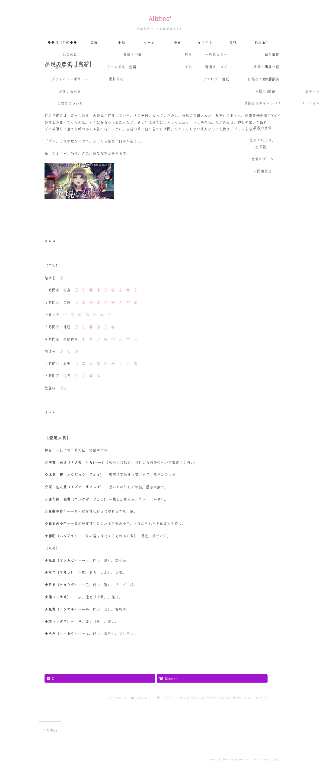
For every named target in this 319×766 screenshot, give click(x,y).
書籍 (93, 42)
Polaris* (261, 42)
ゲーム (149, 42)
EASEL (275, 759)
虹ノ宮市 (253, 698)
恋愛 (195, 698)
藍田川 (243, 698)
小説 (121, 42)
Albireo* (159, 18)
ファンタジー (169, 698)
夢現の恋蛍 (143, 698)
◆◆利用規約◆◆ (62, 42)
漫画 (177, 42)
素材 (232, 42)
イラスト (205, 42)
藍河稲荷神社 (230, 698)
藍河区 (217, 698)
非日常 (263, 698)
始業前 (51, 730)
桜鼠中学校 (205, 698)
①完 (63, 388)
